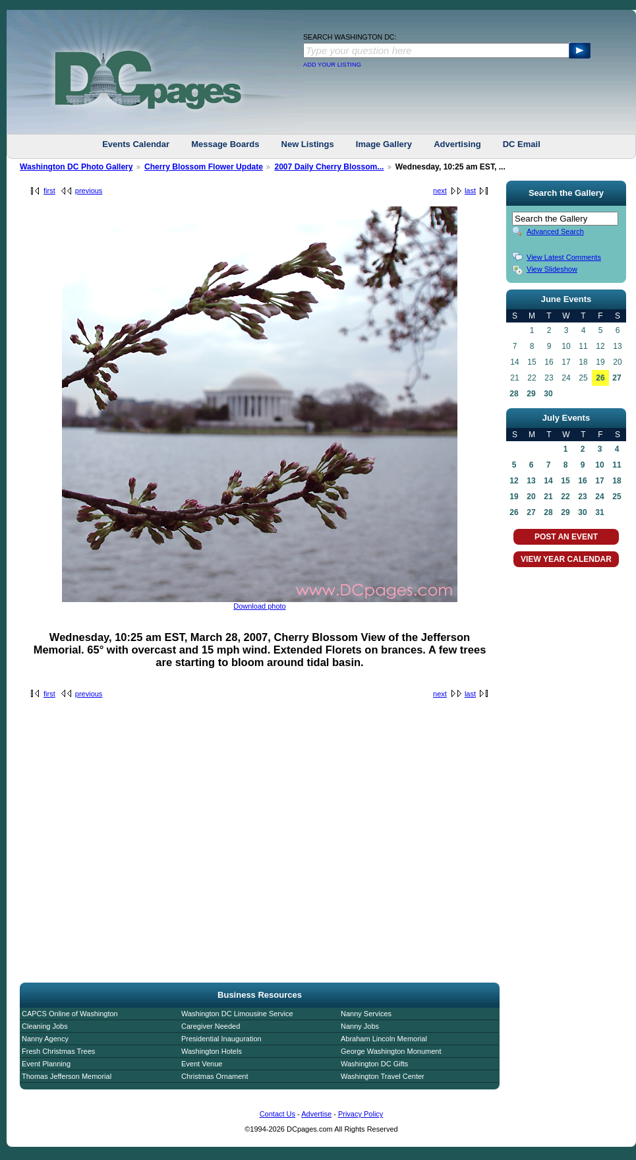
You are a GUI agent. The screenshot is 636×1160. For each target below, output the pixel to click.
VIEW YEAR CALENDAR (566, 559)
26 (600, 377)
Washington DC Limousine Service (237, 1014)
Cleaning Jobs (45, 1026)
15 (565, 480)
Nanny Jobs (360, 1026)
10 (599, 465)
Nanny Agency (45, 1039)
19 (513, 496)
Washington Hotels (211, 1051)
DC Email (521, 144)
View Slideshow (552, 269)
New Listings (307, 144)
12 (513, 480)
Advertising (457, 144)
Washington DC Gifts (374, 1064)
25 (616, 496)
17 (599, 480)
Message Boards (225, 144)
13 (531, 480)
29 (531, 393)
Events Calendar (135, 144)
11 (616, 465)
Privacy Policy (360, 1114)
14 (548, 480)
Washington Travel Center (382, 1076)
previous (89, 191)
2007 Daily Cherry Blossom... (329, 166)
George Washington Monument (391, 1051)
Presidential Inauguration (221, 1039)
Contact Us (277, 1114)
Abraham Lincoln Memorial (384, 1039)
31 (599, 512)
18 (616, 480)
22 (565, 496)
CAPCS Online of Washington (70, 1014)
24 (599, 496)
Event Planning (46, 1064)
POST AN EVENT (566, 536)
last (470, 191)
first (49, 191)
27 (616, 377)
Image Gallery (384, 144)
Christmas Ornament (214, 1076)
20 (531, 496)
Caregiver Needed (210, 1026)
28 (513, 393)
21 (548, 496)
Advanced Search (555, 231)
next (440, 191)
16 (582, 480)
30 (548, 393)
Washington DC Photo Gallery (76, 166)
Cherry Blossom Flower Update (203, 166)
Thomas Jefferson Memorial (66, 1076)
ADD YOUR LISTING (332, 64)
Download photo (259, 606)
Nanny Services (366, 1014)
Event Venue (201, 1064)
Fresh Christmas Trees (58, 1051)
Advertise (316, 1114)
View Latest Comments (564, 257)
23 (582, 496)
